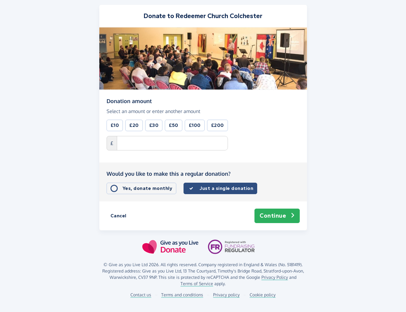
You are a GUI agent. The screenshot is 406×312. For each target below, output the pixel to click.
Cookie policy (263, 294)
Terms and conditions (182, 294)
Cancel (118, 216)
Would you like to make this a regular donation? (169, 173)
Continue (277, 215)
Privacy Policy (274, 277)
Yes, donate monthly (148, 188)
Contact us (140, 294)
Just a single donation (226, 188)
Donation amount (129, 100)
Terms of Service (197, 283)
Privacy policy (226, 294)
